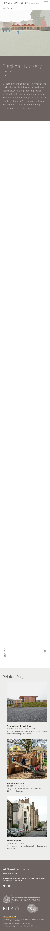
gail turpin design (22, 926)
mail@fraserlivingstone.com (16, 869)
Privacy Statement (9, 917)
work (4, 8)
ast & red (39, 926)
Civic (10, 8)
